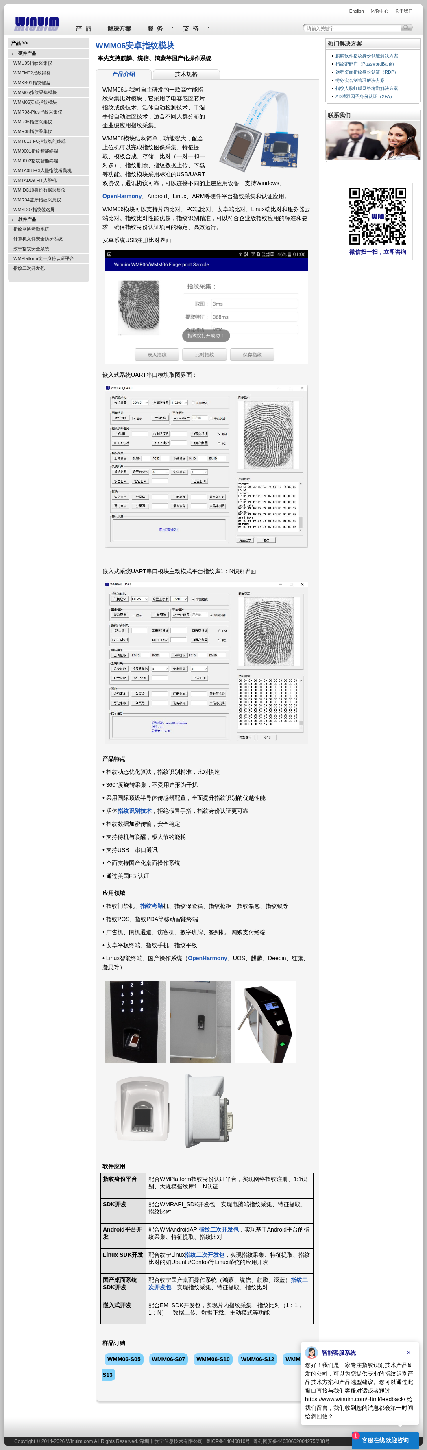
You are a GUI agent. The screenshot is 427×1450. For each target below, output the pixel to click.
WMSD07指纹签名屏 (34, 209)
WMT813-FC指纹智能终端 (39, 141)
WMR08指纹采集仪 (32, 131)
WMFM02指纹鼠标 (32, 72)
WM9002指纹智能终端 (35, 160)
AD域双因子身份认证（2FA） (365, 96)
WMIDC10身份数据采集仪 (39, 190)
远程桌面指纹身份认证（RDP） (367, 72)
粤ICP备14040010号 (228, 1441)
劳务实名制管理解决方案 (360, 80)
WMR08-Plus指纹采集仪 (37, 111)
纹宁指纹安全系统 (31, 248)
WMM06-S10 (213, 1359)
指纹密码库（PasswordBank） (366, 63)
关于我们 (404, 11)
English (356, 11)
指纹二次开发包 (29, 268)
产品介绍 (123, 74)
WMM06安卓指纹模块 (35, 102)
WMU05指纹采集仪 (32, 63)
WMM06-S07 (168, 1359)
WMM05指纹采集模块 (35, 92)
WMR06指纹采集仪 (32, 121)
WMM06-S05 (124, 1359)
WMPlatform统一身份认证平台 (43, 258)
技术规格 (186, 74)
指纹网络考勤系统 (31, 229)
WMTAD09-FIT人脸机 (35, 180)
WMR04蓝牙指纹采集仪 (37, 199)
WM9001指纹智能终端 (35, 150)
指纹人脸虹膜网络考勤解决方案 (367, 88)
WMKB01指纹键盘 (31, 82)
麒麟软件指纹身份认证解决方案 (367, 55)
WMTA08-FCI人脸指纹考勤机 (42, 170)
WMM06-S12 (257, 1359)
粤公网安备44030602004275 (284, 1441)
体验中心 (379, 11)
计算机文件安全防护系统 (38, 238)
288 (321, 1441)
